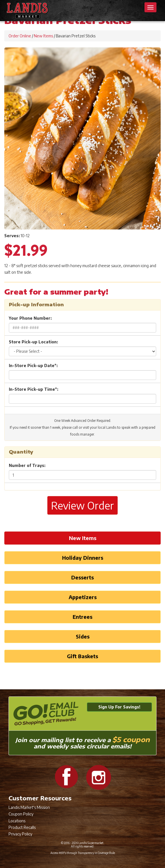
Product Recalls (22, 827)
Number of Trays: (27, 465)
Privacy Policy (20, 833)
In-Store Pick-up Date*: (33, 365)
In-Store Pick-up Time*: (33, 389)
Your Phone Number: (30, 318)
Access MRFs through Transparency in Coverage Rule (82, 853)
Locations (17, 820)
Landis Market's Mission (29, 807)
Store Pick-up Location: (33, 341)
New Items (43, 35)
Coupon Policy (21, 813)
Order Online (20, 35)
